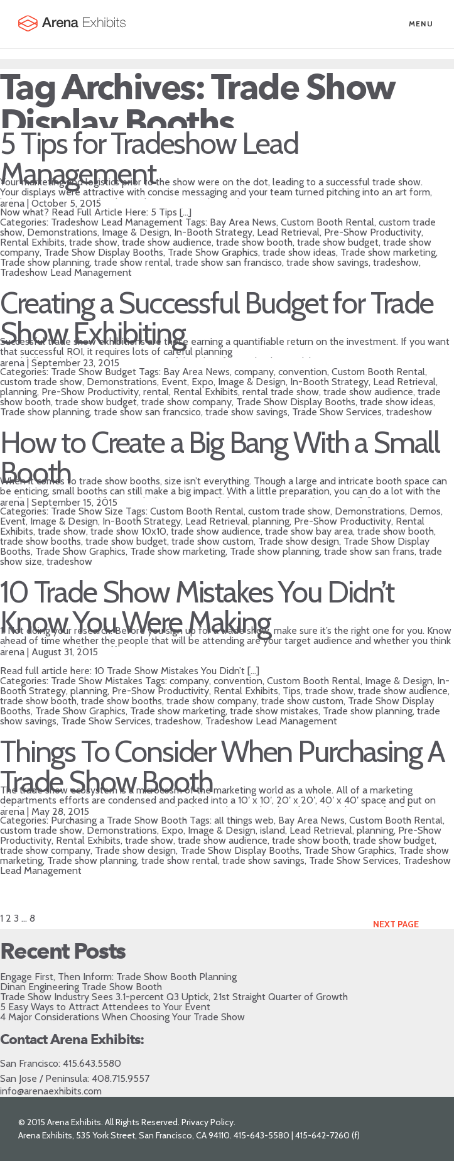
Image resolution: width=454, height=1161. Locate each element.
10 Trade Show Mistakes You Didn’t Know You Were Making (197, 607)
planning (18, 392)
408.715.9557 (120, 1078)
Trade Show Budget (93, 372)
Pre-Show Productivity (372, 232)
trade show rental (132, 262)
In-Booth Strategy (213, 232)
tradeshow (396, 262)
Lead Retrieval (288, 232)
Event (174, 382)
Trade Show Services (337, 412)
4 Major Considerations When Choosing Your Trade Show (122, 1017)
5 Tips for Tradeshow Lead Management (149, 158)
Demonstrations (62, 232)
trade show (93, 242)
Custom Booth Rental (327, 222)
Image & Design (136, 232)
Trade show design (298, 541)
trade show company (186, 402)
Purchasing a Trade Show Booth (119, 820)
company (254, 372)
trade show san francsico (147, 412)
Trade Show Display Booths (103, 252)
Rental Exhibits (32, 242)
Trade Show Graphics (213, 252)
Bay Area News (243, 222)
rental (156, 392)
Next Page (396, 924)
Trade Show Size (87, 511)
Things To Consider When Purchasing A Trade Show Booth (222, 766)
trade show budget (338, 242)
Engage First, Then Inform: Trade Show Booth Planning (118, 977)
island (272, 830)
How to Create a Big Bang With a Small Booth (220, 457)
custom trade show (41, 382)
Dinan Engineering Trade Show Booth (81, 987)
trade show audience (167, 242)
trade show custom (212, 541)
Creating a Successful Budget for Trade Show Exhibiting (216, 318)
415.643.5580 (92, 1063)
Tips (292, 691)
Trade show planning (45, 262)
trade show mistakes (274, 711)
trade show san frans (369, 551)
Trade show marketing (388, 252)
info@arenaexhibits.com (51, 1091)
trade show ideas (299, 252)
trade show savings (327, 262)
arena (12, 203)
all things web (244, 820)
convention (302, 372)
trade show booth (254, 242)
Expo (202, 382)
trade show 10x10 (128, 531)
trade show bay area (309, 531)
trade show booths (40, 541)
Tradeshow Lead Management (117, 222)
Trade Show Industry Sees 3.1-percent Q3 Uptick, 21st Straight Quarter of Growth (174, 997)
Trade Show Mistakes (97, 681)
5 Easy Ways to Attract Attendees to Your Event (105, 1007)
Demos (425, 511)
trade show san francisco (228, 262)
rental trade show (280, 392)
